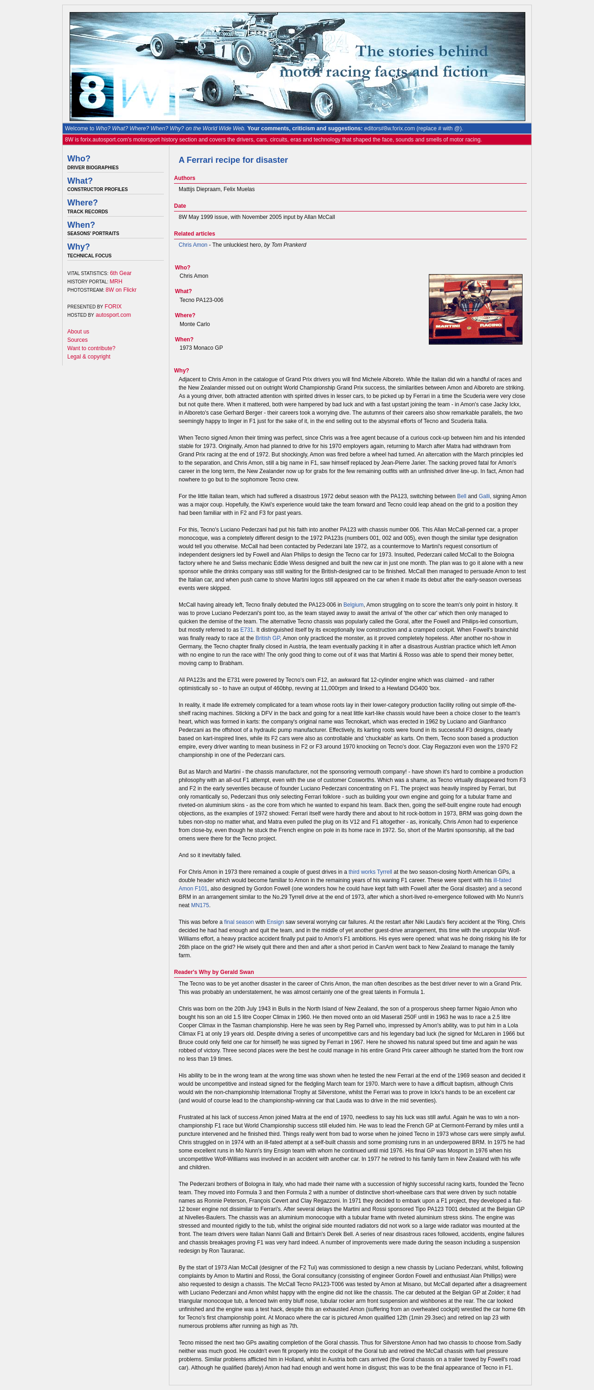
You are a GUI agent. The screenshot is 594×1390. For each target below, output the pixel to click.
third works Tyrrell (370, 872)
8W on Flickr (121, 290)
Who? (78, 158)
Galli (484, 496)
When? (81, 225)
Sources (77, 340)
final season (239, 922)
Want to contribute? (91, 348)
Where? (82, 202)
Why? (78, 246)
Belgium (353, 605)
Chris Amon (193, 245)
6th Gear (121, 273)
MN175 (200, 905)
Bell (461, 496)
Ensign (275, 922)
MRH (116, 281)
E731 (246, 630)
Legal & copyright (88, 356)
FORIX (113, 306)
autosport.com (113, 315)
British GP (267, 638)
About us (78, 331)
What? (80, 181)
